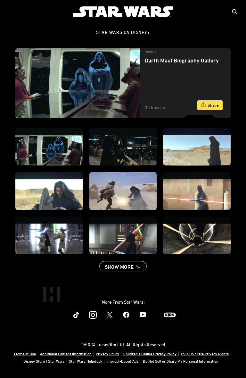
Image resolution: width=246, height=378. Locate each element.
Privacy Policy (107, 353)
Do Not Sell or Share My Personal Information (180, 361)
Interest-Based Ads (122, 361)
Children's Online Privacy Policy (149, 353)
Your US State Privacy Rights (205, 353)
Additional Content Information (66, 353)
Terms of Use (24, 353)
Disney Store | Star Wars (44, 361)
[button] (123, 266)
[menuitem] (10, 11)
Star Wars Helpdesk (85, 361)
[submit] (235, 12)
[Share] (210, 105)
